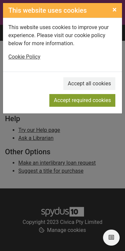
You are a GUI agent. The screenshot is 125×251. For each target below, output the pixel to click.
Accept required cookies (82, 100)
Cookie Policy (24, 57)
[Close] (114, 9)
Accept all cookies (89, 83)
